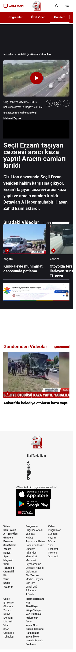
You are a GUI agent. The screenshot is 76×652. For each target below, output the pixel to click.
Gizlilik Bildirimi (35, 629)
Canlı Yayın (9, 530)
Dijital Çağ (31, 586)
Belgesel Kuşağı (35, 567)
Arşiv (29, 621)
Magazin (8, 560)
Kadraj (29, 537)
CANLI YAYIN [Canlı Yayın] (13, 6)
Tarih (6, 579)
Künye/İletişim (34, 610)
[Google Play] (36, 504)
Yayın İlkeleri (33, 636)
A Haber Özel (10, 533)
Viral (6, 564)
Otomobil (8, 571)
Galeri (6, 598)
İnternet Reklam (35, 598)
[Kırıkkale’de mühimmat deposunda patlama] (24, 251)
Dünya (7, 552)
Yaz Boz (30, 533)
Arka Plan (31, 552)
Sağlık (7, 582)
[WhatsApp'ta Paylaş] (57, 103)
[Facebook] (36, 462)
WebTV (22, 54)
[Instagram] (36, 469)
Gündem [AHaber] (59, 17)
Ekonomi (8, 541)
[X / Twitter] (36, 465)
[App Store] (36, 494)
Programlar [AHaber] (15, 17)
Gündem (8, 537)
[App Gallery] (36, 512)
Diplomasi (31, 571)
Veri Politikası (34, 614)
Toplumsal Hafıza (36, 541)
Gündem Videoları (40, 54)
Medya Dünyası (34, 579)
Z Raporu (31, 590)
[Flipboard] (36, 475)
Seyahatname (33, 564)
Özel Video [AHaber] (38, 17)
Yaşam (7, 548)
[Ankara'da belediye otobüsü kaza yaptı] (36, 381)
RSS (28, 602)
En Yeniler (9, 602)
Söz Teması (32, 575)
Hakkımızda (32, 632)
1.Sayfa (30, 594)
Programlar (32, 526)
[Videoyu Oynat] (36, 78)
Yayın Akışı (32, 625)
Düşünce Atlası (34, 530)
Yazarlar (8, 586)
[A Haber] (36, 6)
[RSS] (36, 478)
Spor (6, 556)
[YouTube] (36, 472)
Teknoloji (8, 567)
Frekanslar (32, 617)
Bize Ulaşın (32, 606)
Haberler (8, 54)
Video (6, 526)
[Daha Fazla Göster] (66, 103)
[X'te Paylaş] (49, 103)
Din (5, 575)
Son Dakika (9, 545)
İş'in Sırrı (30, 582)
